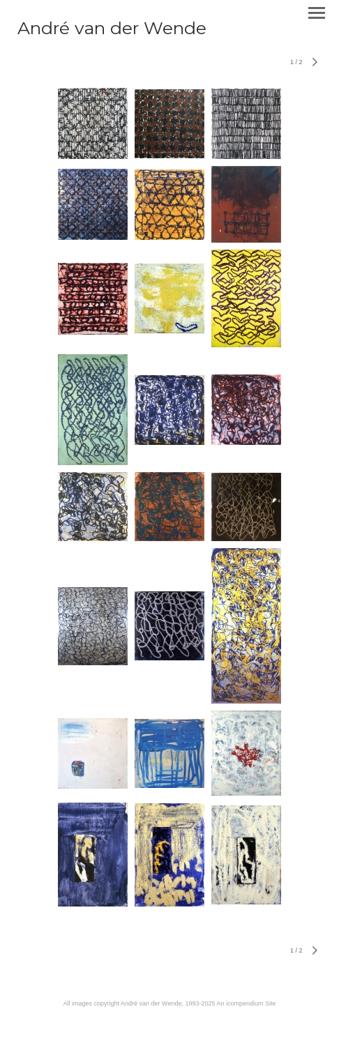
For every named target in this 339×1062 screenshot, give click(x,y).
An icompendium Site (246, 1003)
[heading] (111, 31)
